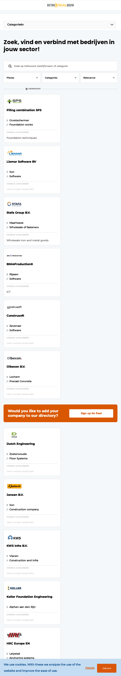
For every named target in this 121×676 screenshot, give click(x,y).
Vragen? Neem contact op (84, 465)
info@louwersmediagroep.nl (29, 579)
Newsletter (52, 508)
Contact (50, 522)
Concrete (13, 498)
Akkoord (106, 668)
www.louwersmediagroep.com (31, 639)
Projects (13, 522)
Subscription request (58, 501)
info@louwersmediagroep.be (30, 625)
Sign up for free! (91, 259)
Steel (11, 504)
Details (89, 668)
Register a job (54, 515)
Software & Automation (15, 513)
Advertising (52, 494)
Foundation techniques (15, 531)
